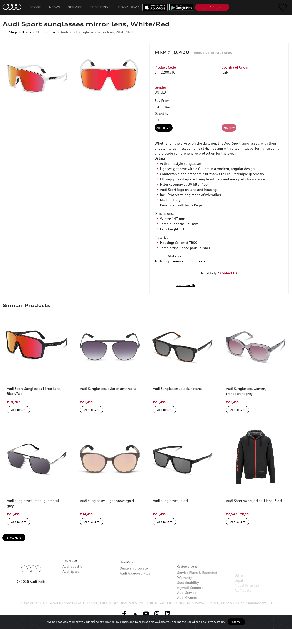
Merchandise (46, 32)
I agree (236, 621)
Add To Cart (163, 127)
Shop (13, 32)
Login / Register (212, 7)
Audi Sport (70, 590)
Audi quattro (72, 585)
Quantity (161, 113)
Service (75, 7)
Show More (14, 537)
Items (26, 32)
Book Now (128, 7)
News (54, 7)
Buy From (162, 101)
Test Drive (100, 7)
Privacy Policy (216, 621)
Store (35, 7)
